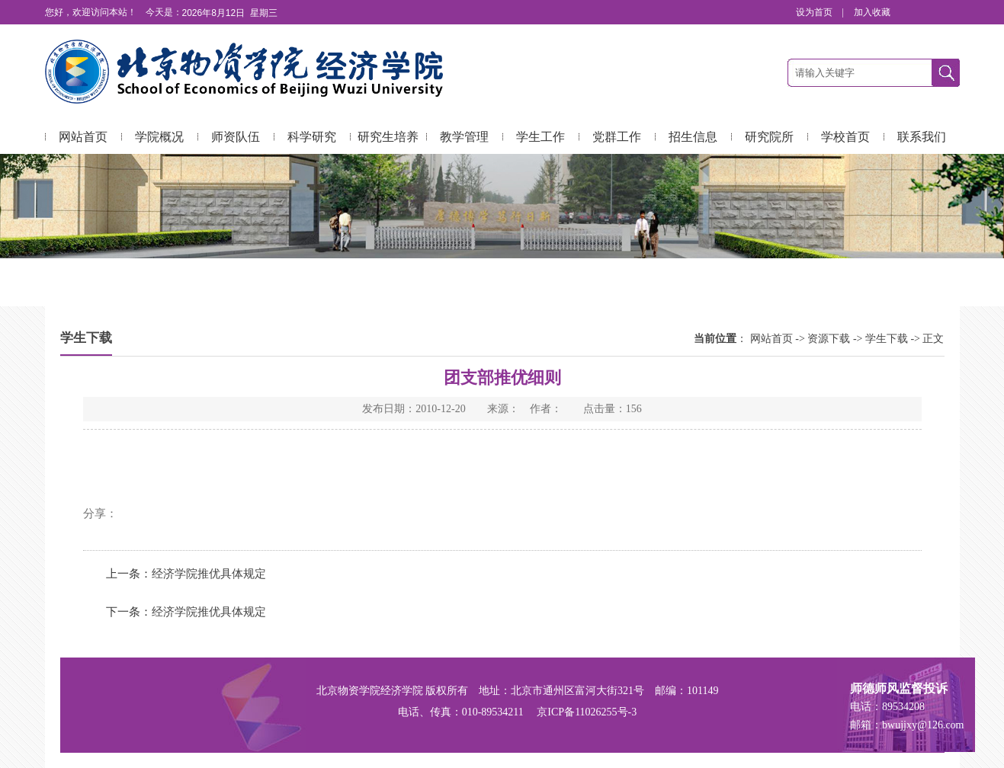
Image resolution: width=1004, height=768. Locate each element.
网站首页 (83, 136)
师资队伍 (235, 136)
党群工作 (616, 136)
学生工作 (540, 136)
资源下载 (828, 338)
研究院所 (769, 136)
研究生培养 (388, 136)
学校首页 (845, 136)
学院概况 (159, 136)
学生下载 (886, 338)
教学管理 (464, 136)
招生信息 (693, 136)
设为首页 (815, 12)
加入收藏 (872, 12)
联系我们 (921, 136)
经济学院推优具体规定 (209, 574)
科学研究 (311, 136)
